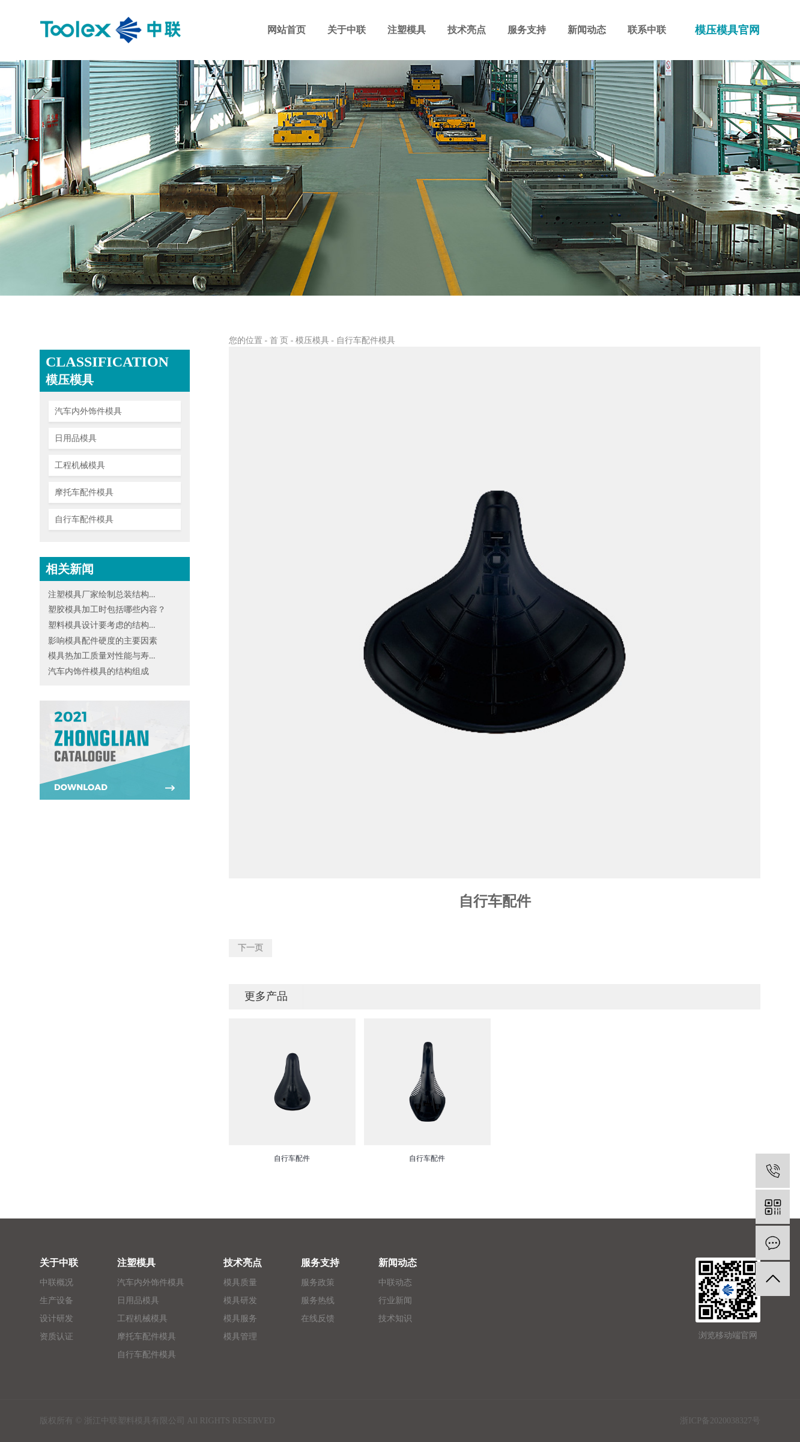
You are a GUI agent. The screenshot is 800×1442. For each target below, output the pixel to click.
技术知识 (395, 1318)
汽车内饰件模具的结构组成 (98, 671)
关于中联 (59, 1263)
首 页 (279, 340)
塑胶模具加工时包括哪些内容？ (107, 609)
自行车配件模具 (84, 519)
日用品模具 (76, 438)
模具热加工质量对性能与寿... (102, 655)
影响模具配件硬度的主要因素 (102, 640)
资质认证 (56, 1336)
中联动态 (395, 1282)
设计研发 (56, 1318)
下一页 (250, 947)
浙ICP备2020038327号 (720, 1420)
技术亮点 (242, 1263)
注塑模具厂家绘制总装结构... (102, 594)
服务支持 (320, 1263)
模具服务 (240, 1318)
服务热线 (318, 1300)
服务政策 (318, 1282)
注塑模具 (136, 1263)
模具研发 (240, 1300)
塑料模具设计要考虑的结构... (102, 625)
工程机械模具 (80, 465)
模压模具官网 (727, 30)
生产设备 (56, 1300)
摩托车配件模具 (84, 492)
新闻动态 (397, 1263)
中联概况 (56, 1282)
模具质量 (240, 1282)
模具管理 (240, 1336)
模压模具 (312, 340)
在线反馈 (318, 1318)
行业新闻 (395, 1300)
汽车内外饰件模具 (88, 411)
